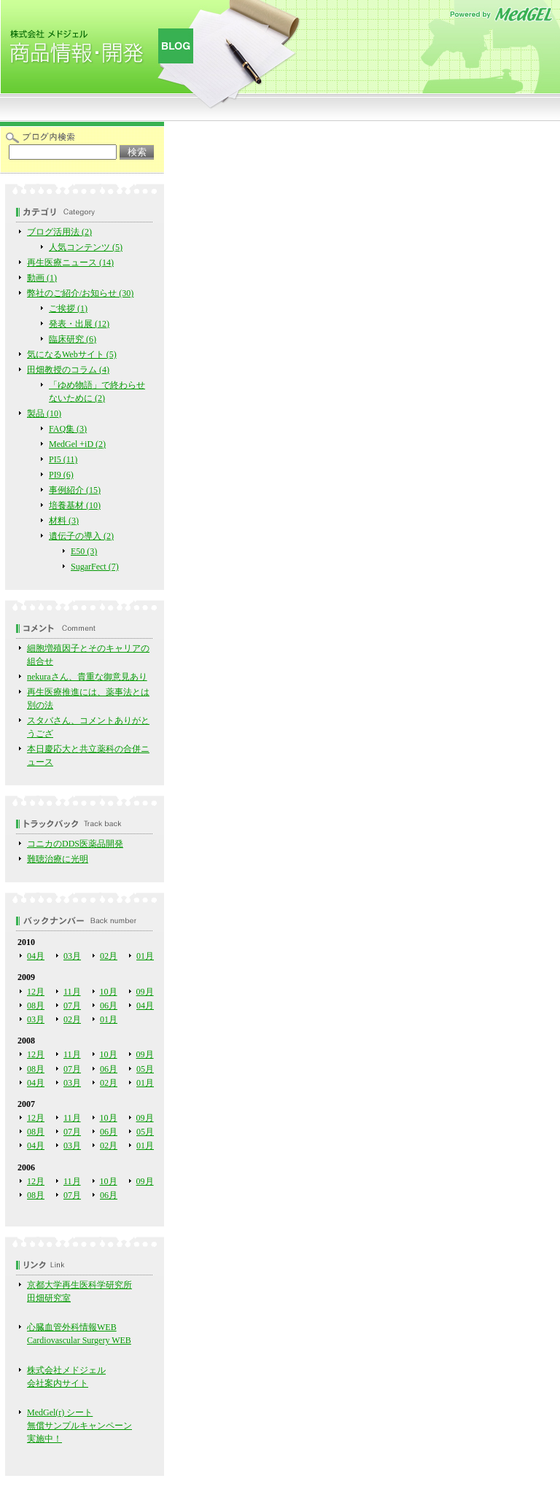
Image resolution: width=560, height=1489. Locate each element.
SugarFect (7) (95, 566)
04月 (35, 956)
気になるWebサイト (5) (72, 354)
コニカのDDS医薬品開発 (75, 844)
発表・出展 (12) (79, 324)
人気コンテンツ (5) (85, 247)
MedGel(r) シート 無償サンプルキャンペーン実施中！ (79, 1425)
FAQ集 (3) (68, 429)
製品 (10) (44, 413)
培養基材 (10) (75, 505)
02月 (108, 956)
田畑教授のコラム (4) (68, 370)
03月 (72, 956)
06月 (108, 1005)
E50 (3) (84, 551)
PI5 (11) (63, 459)
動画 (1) (42, 278)
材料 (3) (64, 521)
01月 (145, 956)
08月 (35, 1005)
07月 (72, 1005)
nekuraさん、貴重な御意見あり (87, 677)
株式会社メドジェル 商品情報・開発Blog (98, 51)
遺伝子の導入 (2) (81, 536)
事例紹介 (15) (75, 490)
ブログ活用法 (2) (59, 232)
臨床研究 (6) (72, 339)
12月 (35, 992)
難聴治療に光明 (57, 859)
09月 (145, 992)
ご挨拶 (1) (68, 308)
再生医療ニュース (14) (70, 262)
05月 (145, 1069)
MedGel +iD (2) (77, 444)
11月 (72, 992)
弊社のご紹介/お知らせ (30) (80, 293)
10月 (108, 992)
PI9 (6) (61, 475)
